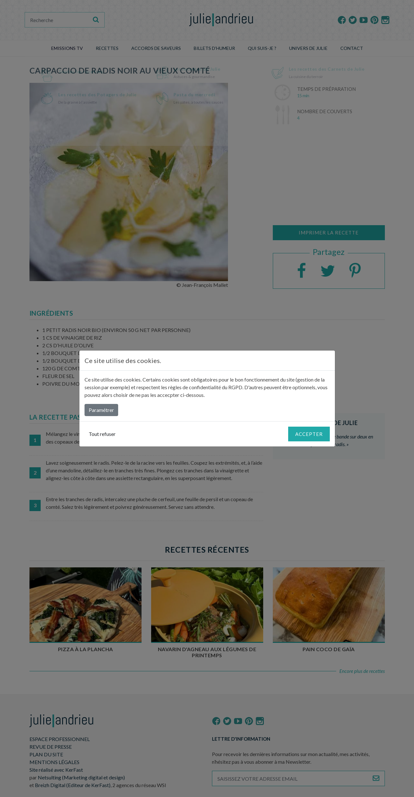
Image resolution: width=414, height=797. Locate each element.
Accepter (309, 434)
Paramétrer (101, 410)
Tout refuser (102, 434)
